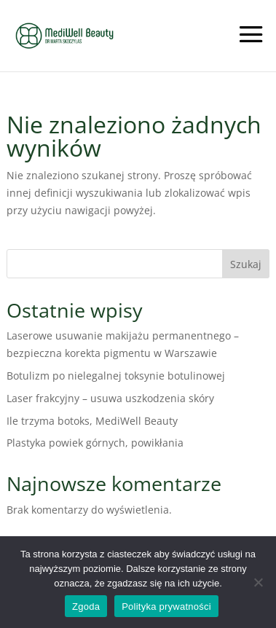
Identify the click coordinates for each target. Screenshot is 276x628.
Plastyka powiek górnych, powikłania (95, 443)
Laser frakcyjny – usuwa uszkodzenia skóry (110, 398)
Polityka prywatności (166, 606)
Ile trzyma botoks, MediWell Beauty (92, 421)
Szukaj (245, 264)
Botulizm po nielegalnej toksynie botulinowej (116, 375)
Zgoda (86, 606)
